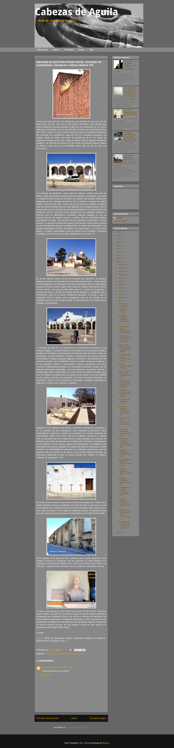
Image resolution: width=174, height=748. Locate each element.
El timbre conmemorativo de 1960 (124, 366)
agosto (121, 278)
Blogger (106, 743)
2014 (118, 252)
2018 (118, 239)
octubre (121, 271)
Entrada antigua (98, 718)
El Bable (119, 218)
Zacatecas (80, 654)
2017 (118, 242)
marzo (121, 294)
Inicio (74, 718)
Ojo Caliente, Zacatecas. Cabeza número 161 (125, 432)
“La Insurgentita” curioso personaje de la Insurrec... (124, 358)
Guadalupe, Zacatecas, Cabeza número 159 (125, 453)
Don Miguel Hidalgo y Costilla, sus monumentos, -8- (130, 113)
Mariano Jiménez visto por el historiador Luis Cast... (124, 374)
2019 (118, 235)
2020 (118, 232)
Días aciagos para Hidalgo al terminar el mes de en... (125, 462)
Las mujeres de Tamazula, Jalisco (124, 401)
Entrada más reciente (47, 718)
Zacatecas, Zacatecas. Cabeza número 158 (125, 472)
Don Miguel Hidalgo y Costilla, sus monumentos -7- (124, 411)
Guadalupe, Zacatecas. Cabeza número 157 (125, 481)
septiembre (122, 275)
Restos (81, 50)
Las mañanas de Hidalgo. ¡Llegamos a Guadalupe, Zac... (124, 492)
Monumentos (42, 50)
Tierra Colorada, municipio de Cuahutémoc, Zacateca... (124, 525)
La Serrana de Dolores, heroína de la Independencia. (124, 329)
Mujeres (56, 50)
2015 (118, 249)
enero (120, 301)
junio (120, 284)
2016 (118, 245)
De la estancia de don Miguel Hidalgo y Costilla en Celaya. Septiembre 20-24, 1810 (125, 66)
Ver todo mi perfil (120, 221)
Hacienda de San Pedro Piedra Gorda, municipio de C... (124, 514)
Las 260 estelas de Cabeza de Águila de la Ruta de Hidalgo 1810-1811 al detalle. (130, 92)
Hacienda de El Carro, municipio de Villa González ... (124, 422)
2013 (118, 255)
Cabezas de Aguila (76, 11)
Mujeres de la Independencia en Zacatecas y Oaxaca (124, 348)
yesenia (45, 667)
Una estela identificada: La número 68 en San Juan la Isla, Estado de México (130, 137)
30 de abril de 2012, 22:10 (61, 667)
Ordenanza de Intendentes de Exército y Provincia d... (124, 339)
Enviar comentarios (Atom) (77, 727)
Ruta (91, 50)
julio (120, 281)
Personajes (69, 50)
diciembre (122, 265)
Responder (47, 675)
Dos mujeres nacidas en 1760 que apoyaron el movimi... (123, 308)
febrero (121, 298)
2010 (118, 533)
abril (120, 291)
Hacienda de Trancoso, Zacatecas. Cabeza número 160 (125, 443)
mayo (120, 288)
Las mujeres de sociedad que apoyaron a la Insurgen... (124, 384)
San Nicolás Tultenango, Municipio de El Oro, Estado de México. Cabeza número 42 (125, 160)
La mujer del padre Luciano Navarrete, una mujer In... (124, 393)
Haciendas (50, 654)
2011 (118, 262)
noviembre (122, 268)
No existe (60, 654)
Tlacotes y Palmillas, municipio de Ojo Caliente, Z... (124, 503)
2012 (118, 258)
